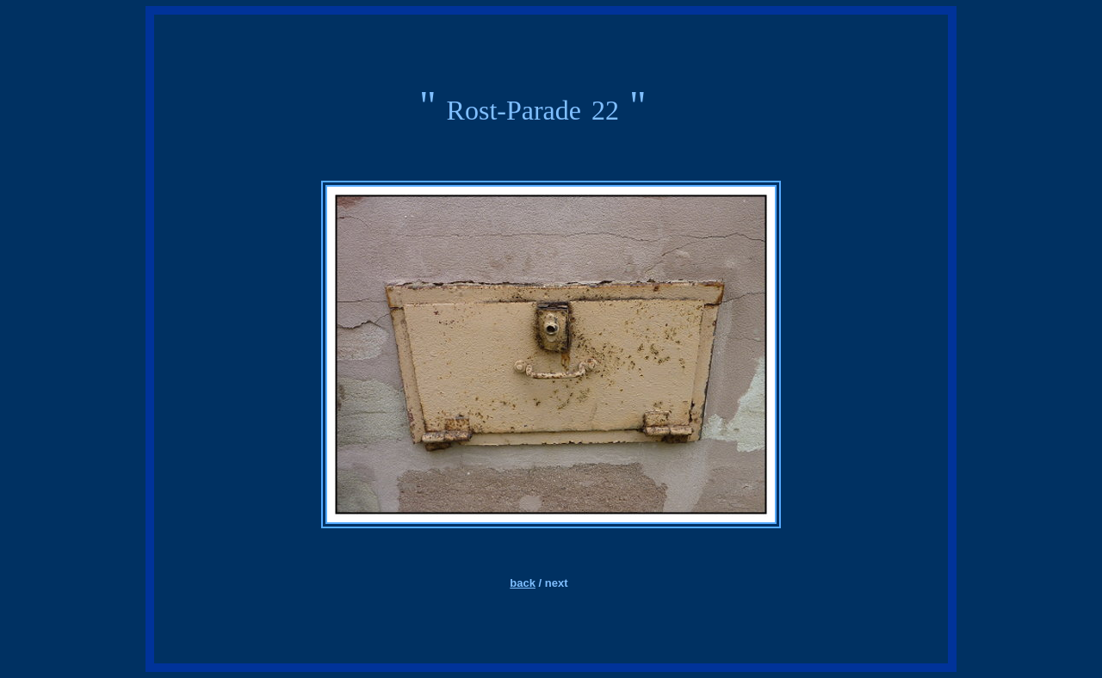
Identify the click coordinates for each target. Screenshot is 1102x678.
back (523, 582)
